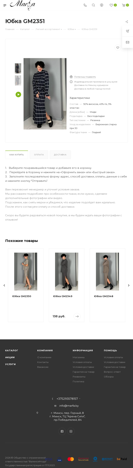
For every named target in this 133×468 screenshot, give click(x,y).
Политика (78, 381)
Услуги (10, 364)
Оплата (39, 154)
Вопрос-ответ (112, 371)
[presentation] (4, 285)
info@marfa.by (69, 405)
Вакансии (42, 367)
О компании (44, 357)
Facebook (62, 431)
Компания (45, 350)
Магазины (79, 357)
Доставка (60, 154)
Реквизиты (79, 376)
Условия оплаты (82, 362)
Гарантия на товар (84, 371)
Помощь (110, 350)
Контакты (42, 362)
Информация (83, 350)
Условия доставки (83, 367)
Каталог (11, 350)
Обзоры (109, 376)
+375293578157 (67, 398)
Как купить (17, 154)
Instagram (71, 431)
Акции (10, 357)
